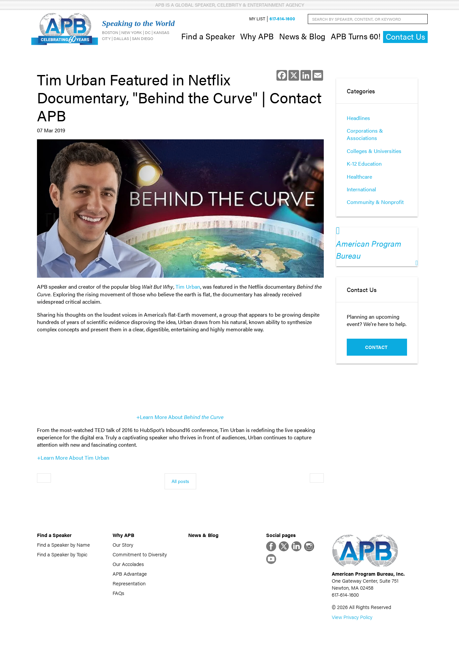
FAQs (118, 592)
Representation (129, 583)
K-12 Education (364, 163)
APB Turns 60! (355, 36)
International (361, 189)
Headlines (358, 118)
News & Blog (302, 36)
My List (257, 19)
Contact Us (405, 36)
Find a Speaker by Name (63, 544)
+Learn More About (180, 417)
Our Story (123, 544)
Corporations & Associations (365, 134)
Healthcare (359, 176)
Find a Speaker (208, 36)
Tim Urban (188, 286)
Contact (376, 347)
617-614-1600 (282, 19)
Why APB (257, 36)
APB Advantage (130, 573)
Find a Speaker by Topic (62, 554)
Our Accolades (128, 563)
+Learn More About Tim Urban (73, 457)
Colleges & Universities (374, 151)
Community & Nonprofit (375, 202)
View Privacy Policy (352, 616)
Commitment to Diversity (140, 554)
